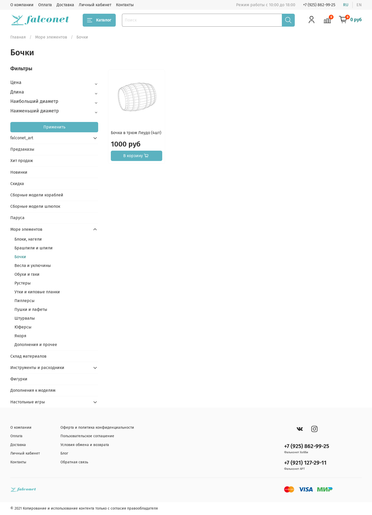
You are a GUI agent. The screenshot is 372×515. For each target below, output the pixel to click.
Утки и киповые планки (37, 291)
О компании (22, 4)
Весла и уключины (32, 265)
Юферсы (23, 327)
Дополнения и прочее (35, 344)
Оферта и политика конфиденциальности (97, 427)
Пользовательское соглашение (87, 436)
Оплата (45, 4)
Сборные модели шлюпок (35, 206)
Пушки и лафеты (30, 309)
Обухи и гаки (27, 274)
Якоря (20, 335)
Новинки (18, 172)
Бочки (20, 256)
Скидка (17, 183)
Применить (54, 127)
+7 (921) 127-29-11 (305, 463)
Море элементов (51, 37)
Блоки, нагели (28, 239)
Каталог (99, 20)
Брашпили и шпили (33, 247)
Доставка (65, 4)
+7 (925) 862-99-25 (319, 4)
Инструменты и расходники (37, 367)
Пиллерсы (24, 300)
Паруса (17, 217)
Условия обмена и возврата (84, 445)
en (359, 4)
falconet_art (21, 137)
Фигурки (18, 378)
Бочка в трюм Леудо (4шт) (136, 132)
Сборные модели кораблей (36, 195)
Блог (64, 453)
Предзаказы (22, 149)
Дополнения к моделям (33, 390)
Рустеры (22, 283)
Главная (18, 37)
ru (345, 4)
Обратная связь (74, 462)
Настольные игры (27, 401)
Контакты (125, 4)
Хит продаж (21, 160)
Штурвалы (24, 318)
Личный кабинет (95, 4)
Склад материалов (28, 356)
